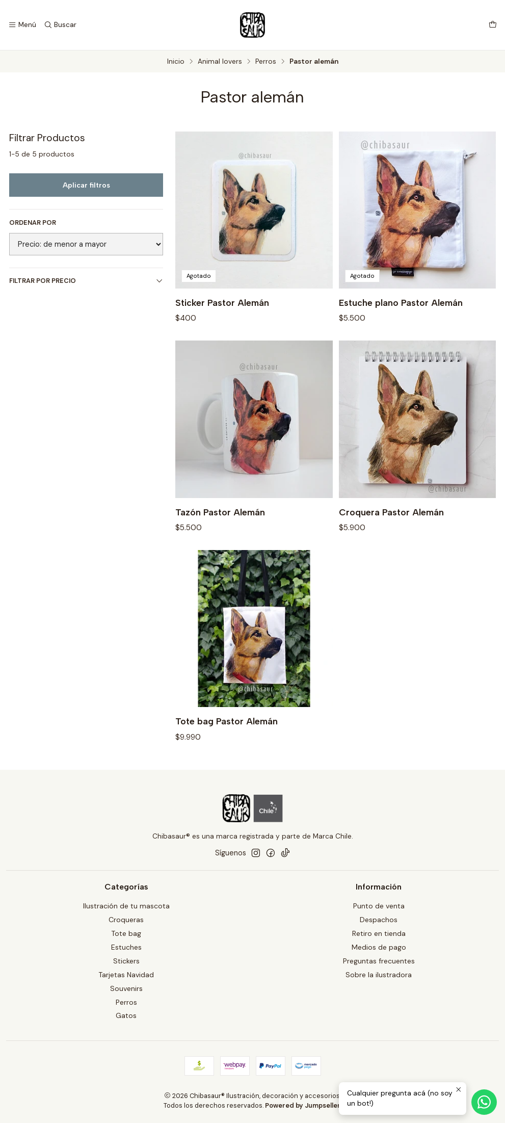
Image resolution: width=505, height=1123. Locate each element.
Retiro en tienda (379, 933)
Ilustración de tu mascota (126, 905)
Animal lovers (220, 61)
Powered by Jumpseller (302, 1105)
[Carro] (493, 25)
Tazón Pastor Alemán (220, 518)
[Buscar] (59, 25)
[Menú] (22, 25)
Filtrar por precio (86, 280)
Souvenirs (126, 988)
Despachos (378, 919)
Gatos (126, 1015)
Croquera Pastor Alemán (391, 518)
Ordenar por (32, 223)
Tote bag (126, 933)
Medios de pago (379, 947)
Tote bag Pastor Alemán (226, 727)
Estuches (126, 947)
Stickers (126, 960)
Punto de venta (379, 905)
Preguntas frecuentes (379, 960)
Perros (265, 61)
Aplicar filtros (86, 185)
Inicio (175, 61)
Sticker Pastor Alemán (222, 302)
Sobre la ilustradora (378, 974)
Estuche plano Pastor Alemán (401, 302)
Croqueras (126, 919)
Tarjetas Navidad (126, 974)
